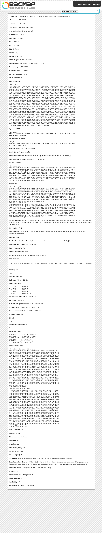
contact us (96, 4)
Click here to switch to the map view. (21, 27)
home (80, 4)
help (89, 4)
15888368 (24, 67)
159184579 (24, 70)
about (85, 4)
